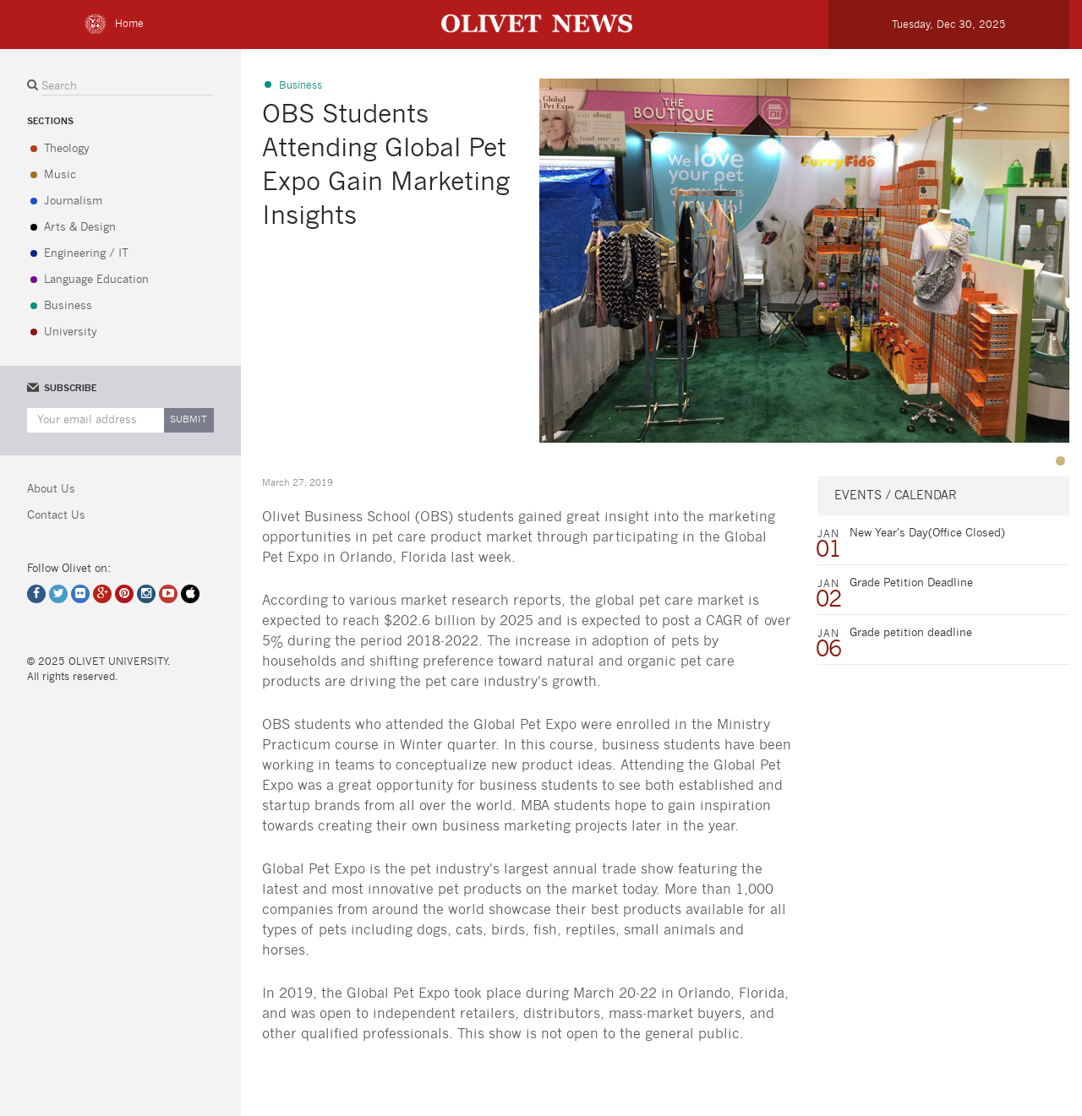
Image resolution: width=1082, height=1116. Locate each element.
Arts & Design (80, 227)
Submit (188, 419)
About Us (51, 489)
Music (60, 175)
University (70, 332)
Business (68, 306)
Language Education (96, 280)
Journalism (73, 201)
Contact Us (56, 515)
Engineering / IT (86, 253)
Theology (67, 149)
